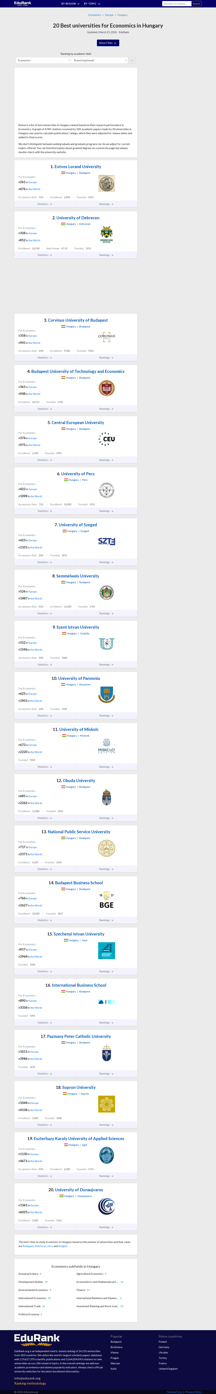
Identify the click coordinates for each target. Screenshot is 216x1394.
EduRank (124, 32)
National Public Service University (75, 831)
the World (34, 189)
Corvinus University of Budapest (76, 320)
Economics (94, 14)
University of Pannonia (76, 678)
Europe (109, 14)
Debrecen (40, 1246)
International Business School (75, 985)
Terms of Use (174, 1391)
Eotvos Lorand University (75, 166)
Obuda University (75, 780)
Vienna (114, 1352)
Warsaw (115, 1363)
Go (132, 60)
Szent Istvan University (75, 627)
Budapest (28, 1246)
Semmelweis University (75, 575)
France (163, 1363)
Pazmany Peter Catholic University (76, 1036)
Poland (163, 1341)
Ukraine (163, 1352)
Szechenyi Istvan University (75, 933)
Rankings (106, 204)
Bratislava (116, 1347)
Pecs (50, 1246)
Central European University (76, 422)
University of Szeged (76, 524)
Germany (164, 1347)
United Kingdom (168, 1368)
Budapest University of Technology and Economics (76, 371)
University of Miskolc (76, 729)
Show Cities (108, 43)
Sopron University (76, 1087)
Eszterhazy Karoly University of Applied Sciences (75, 1138)
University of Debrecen (75, 217)
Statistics (45, 204)
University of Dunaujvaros (75, 1189)
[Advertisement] (43, 96)
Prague (115, 1357)
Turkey (163, 1357)
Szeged (63, 1246)
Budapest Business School (76, 882)
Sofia (113, 1368)
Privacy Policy (193, 1391)
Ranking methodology (30, 1383)
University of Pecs (76, 473)
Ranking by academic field (76, 53)
